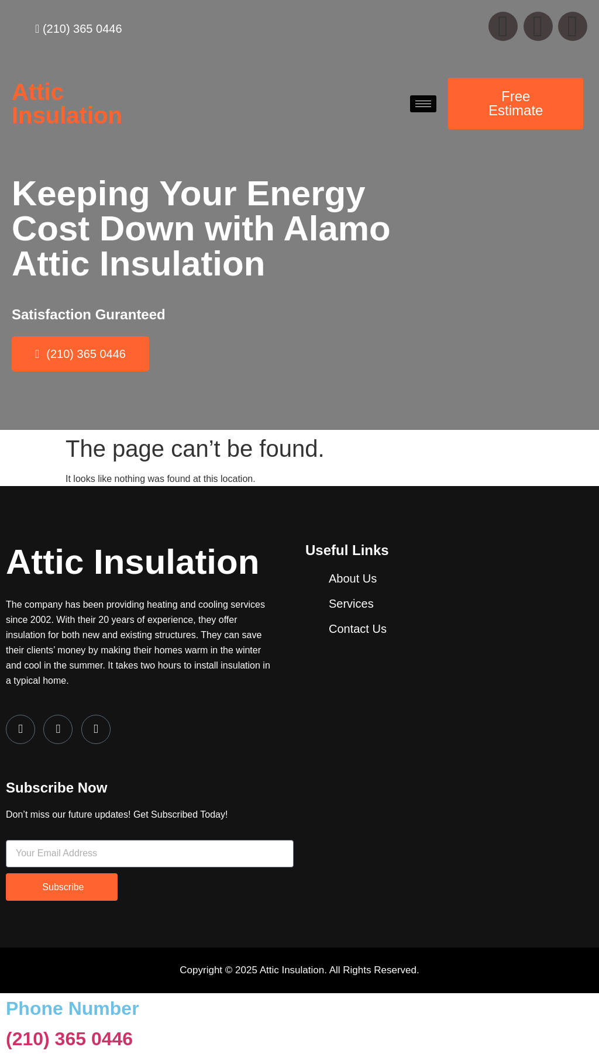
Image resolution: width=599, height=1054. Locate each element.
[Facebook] (20, 729)
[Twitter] (58, 729)
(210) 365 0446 (69, 1038)
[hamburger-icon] (423, 103)
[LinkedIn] (96, 729)
